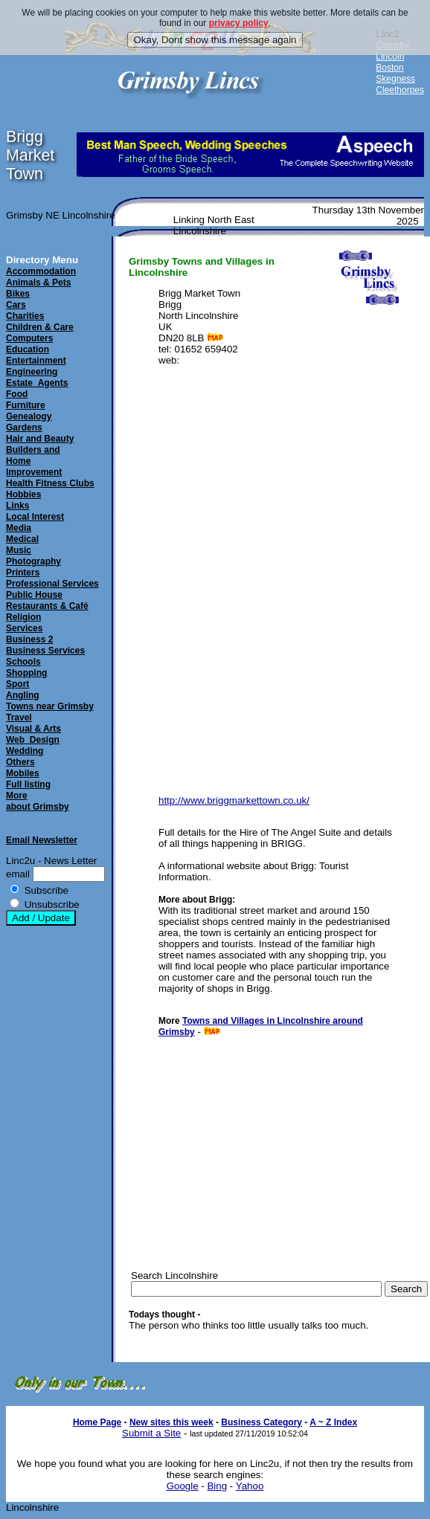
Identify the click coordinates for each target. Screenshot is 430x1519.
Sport (17, 684)
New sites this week (171, 1422)
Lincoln (390, 56)
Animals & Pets (38, 282)
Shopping (26, 673)
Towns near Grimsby (50, 706)
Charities (25, 316)
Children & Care (40, 327)
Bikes (18, 293)
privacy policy (239, 23)
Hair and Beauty (40, 438)
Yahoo (250, 1485)
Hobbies (23, 494)
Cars (16, 305)
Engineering (31, 372)
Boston (389, 67)
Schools (23, 662)
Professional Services (52, 583)
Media (18, 528)
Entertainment (36, 360)
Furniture (25, 405)
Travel (19, 717)
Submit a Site (151, 1433)
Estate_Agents (37, 383)
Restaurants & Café (47, 606)
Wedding (24, 751)
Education (27, 349)
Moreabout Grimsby (37, 801)
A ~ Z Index (333, 1422)
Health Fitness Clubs (50, 483)
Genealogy (28, 416)
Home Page (97, 1422)
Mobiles (22, 773)
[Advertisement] (261, 1140)
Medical (22, 539)
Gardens (24, 427)
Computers (29, 338)
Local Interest (35, 517)
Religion (23, 617)
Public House (34, 595)
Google (183, 1485)
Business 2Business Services (45, 645)
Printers (22, 572)
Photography (33, 561)
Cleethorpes (400, 90)
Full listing (28, 784)
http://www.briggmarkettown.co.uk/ (233, 800)
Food (17, 394)
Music (18, 550)
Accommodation (41, 271)
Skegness (395, 79)
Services (24, 628)
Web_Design (33, 740)
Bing (217, 1485)
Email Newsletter (41, 840)
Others (20, 762)
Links (17, 505)
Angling (22, 695)
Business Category (261, 1422)
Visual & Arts (33, 728)
